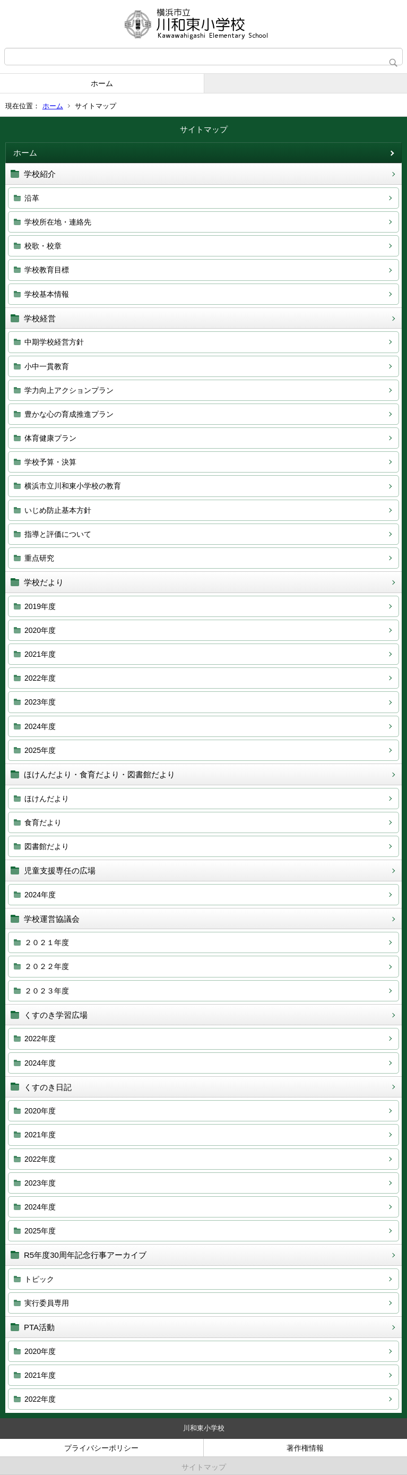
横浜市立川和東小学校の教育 (72, 486)
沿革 (31, 198)
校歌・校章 (43, 246)
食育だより (43, 822)
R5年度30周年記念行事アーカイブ (85, 1254)
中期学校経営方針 (54, 342)
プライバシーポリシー (101, 1448)
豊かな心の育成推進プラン (69, 414)
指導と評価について (57, 534)
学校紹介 (40, 173)
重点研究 (39, 558)
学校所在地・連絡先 (57, 222)
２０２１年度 (46, 942)
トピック (39, 1279)
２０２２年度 (46, 966)
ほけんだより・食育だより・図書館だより (99, 774)
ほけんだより (46, 798)
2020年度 (40, 630)
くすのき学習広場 (56, 1014)
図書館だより (46, 846)
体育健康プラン (50, 438)
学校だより (44, 582)
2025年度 (40, 750)
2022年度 (40, 678)
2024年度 (40, 726)
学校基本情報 (46, 294)
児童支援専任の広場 (60, 870)
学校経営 (40, 318)
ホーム (102, 83)
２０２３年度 (46, 991)
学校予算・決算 (50, 462)
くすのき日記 (48, 1087)
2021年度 (40, 654)
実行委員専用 (46, 1303)
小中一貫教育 (46, 366)
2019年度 (40, 606)
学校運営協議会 (52, 918)
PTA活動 (39, 1327)
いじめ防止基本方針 (57, 510)
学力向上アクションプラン (69, 390)
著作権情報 (305, 1448)
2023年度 (40, 702)
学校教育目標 (46, 269)
